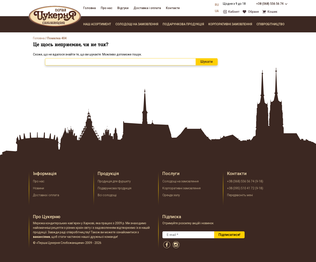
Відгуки (123, 8)
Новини (38, 188)
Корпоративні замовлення (230, 24)
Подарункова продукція (183, 24)
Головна (89, 8)
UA (217, 11)
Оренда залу (171, 195)
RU (217, 4)
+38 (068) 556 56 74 (269, 3)
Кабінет (233, 11)
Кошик (272, 11)
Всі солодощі (107, 195)
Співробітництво (270, 24)
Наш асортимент (97, 24)
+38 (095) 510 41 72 (240, 188)
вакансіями (41, 236)
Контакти (173, 8)
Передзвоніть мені (240, 195)
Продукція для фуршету (114, 181)
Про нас (106, 8)
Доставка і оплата (147, 8)
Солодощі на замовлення (136, 24)
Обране (253, 11)
